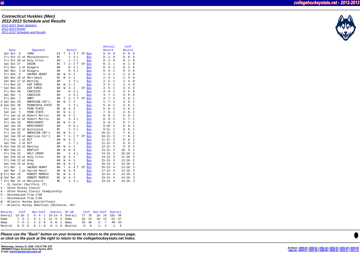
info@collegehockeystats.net (25, 251)
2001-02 (323, 248)
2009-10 (334, 250)
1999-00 (303, 248)
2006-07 (303, 250)
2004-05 (354, 248)
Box (89, 54)
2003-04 (344, 248)
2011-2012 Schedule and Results (24, 32)
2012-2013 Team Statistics (19, 25)
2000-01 (313, 248)
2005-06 (292, 250)
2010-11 (344, 250)
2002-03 (334, 248)
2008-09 (323, 250)
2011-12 (354, 250)
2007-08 (313, 250)
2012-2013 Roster (13, 29)
